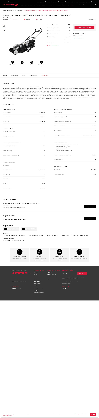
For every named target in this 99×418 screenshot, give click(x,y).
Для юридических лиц (38, 288)
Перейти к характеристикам (53, 45)
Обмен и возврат (37, 281)
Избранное (28, 19)
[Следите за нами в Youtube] (66, 288)
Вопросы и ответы (34, 75)
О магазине (49, 272)
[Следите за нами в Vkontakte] (63, 288)
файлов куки (77, 414)
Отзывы (24, 75)
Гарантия (35, 285)
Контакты (35, 272)
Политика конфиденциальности (78, 281)
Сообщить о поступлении (84, 27)
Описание (5, 75)
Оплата (35, 279)
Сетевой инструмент (40, 4)
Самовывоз (36, 276)
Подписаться (82, 273)
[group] (19, 255)
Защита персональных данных (53, 276)
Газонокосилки (20, 10)
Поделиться (39, 19)
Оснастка (58, 4)
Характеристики (14, 75)
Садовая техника (50, 4)
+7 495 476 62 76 (22, 281)
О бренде (35, 290)
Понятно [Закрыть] (93, 414)
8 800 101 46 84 (41, 1)
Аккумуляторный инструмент (27, 4)
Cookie (48, 279)
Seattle (48, 1)
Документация (45, 75)
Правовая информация (51, 274)
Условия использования (66, 283)
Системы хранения (66, 4)
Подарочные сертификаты (39, 292)
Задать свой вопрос (90, 218)
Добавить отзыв (90, 207)
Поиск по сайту (82, 4)
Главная (4, 10)
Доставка (35, 274)
